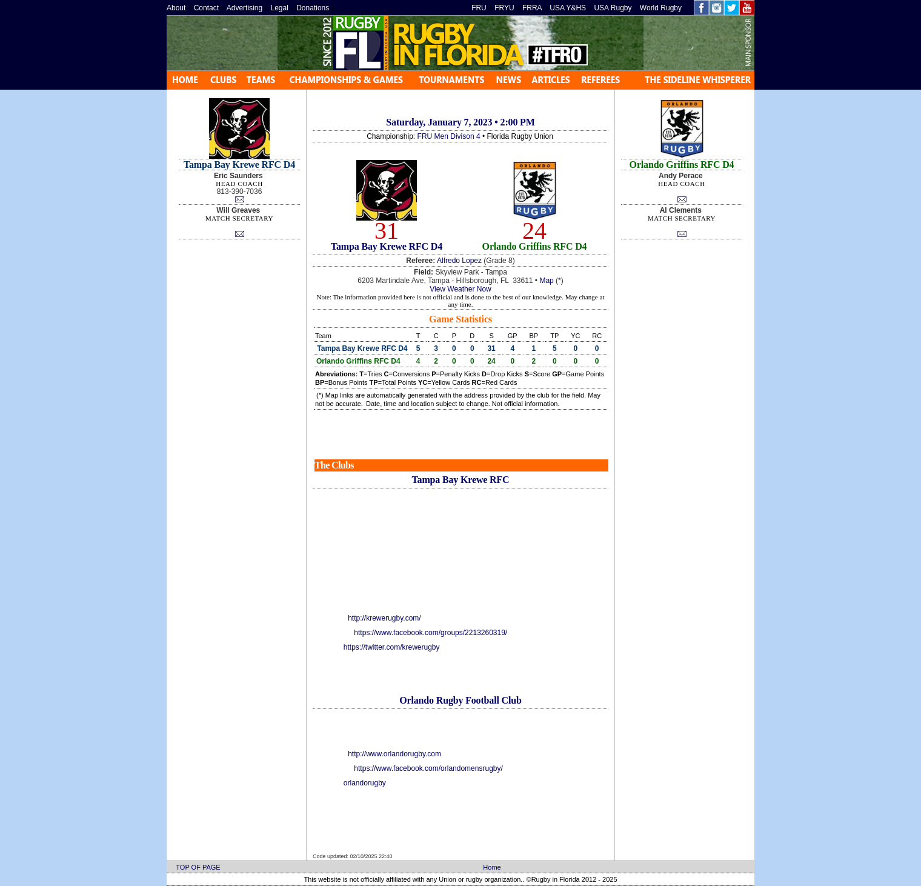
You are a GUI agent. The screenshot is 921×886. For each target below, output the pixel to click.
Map (546, 280)
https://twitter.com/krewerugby (392, 647)
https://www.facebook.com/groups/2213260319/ (430, 632)
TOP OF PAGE (198, 867)
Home (491, 867)
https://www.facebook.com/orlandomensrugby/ (428, 768)
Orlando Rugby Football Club (460, 700)
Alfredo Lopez (459, 260)
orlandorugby (365, 783)
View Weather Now (460, 289)
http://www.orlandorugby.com (394, 754)
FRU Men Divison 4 (448, 136)
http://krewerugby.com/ (384, 618)
